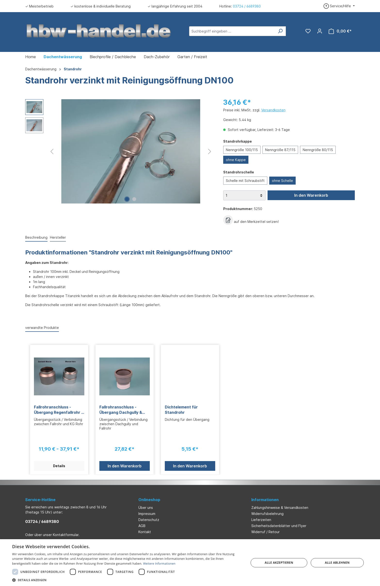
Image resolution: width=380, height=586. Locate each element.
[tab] (36, 238)
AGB (141, 526)
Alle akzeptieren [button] (279, 563)
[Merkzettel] (308, 31)
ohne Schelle (282, 181)
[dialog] (190, 562)
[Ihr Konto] (319, 31)
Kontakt (144, 532)
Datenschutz (148, 520)
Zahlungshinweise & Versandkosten (279, 507)
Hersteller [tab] (58, 237)
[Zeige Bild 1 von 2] (127, 199)
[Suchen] (280, 31)
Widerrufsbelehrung (267, 514)
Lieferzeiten (261, 520)
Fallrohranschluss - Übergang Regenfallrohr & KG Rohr (59, 410)
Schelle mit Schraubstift (245, 181)
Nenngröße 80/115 (318, 150)
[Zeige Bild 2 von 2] (134, 199)
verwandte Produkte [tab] (42, 328)
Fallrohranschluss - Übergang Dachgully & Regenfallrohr (120, 410)
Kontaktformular (66, 535)
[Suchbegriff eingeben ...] (232, 31)
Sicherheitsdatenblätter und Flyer (278, 526)
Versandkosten (273, 110)
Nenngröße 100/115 (242, 150)
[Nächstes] (209, 151)
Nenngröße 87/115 (280, 150)
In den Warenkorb (311, 195)
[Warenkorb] (340, 31)
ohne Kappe (236, 160)
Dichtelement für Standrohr (181, 410)
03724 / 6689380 (247, 6)
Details (59, 466)
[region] (119, 151)
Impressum (146, 514)
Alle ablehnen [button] (337, 563)
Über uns (145, 507)
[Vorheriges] (51, 151)
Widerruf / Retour (265, 532)
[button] (127, 580)
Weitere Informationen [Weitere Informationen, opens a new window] (159, 564)
